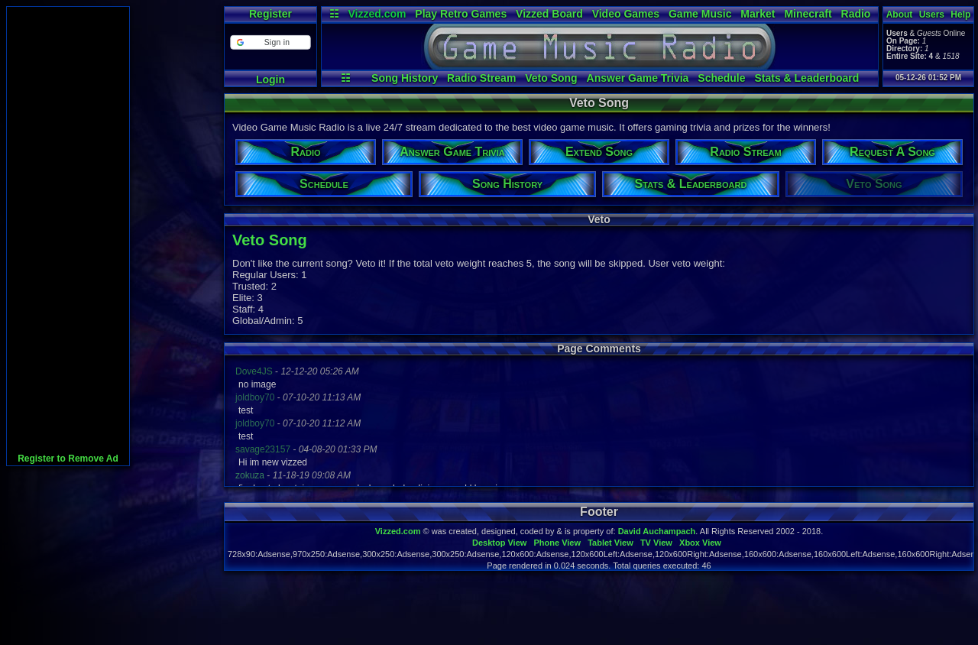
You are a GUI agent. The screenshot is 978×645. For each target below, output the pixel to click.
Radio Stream (481, 78)
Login (270, 79)
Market (757, 14)
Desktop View (499, 542)
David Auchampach (657, 531)
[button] (270, 42)
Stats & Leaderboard (806, 78)
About (899, 14)
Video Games (625, 14)
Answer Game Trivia (638, 78)
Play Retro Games (461, 14)
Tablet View (610, 542)
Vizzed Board (549, 14)
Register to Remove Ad (68, 458)
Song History (404, 78)
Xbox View (700, 542)
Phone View (557, 542)
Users (931, 14)
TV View (656, 542)
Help (960, 14)
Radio (856, 14)
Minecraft (807, 14)
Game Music (700, 14)
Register (270, 14)
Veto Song (551, 78)
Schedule (721, 78)
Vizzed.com (377, 14)
